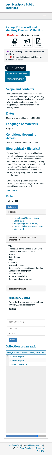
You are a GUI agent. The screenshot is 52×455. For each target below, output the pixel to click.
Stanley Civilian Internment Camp (28, 226)
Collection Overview (15, 68)
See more (12, 190)
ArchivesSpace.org (34, 445)
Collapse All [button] (12, 207)
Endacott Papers (17, 356)
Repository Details (17, 288)
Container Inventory (15, 79)
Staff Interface (15, 445)
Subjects (12, 211)
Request (27, 42)
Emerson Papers (17, 360)
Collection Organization (17, 73)
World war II (19, 229)
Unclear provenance (18, 364)
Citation (15, 42)
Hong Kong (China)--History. (26, 223)
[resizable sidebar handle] (26, 436)
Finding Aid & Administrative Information (22, 238)
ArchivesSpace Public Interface (20, 6)
